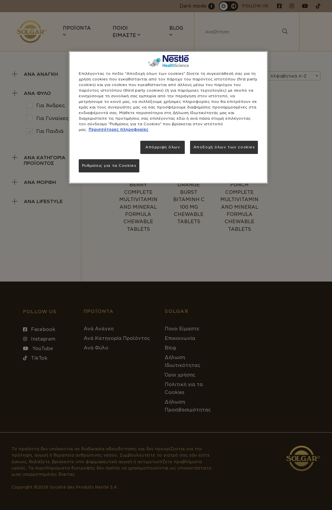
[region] (168, 117)
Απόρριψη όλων (162, 147)
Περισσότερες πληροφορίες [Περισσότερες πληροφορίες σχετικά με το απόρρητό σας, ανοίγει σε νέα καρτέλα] (118, 129)
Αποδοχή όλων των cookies (224, 147)
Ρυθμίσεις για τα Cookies (109, 165)
